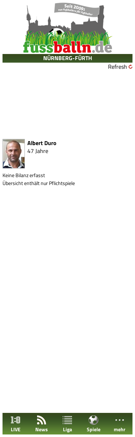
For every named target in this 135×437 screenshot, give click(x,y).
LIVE (15, 424)
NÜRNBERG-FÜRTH (67, 58)
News (41, 424)
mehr (119, 424)
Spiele (93, 424)
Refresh (117, 66)
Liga (67, 424)
